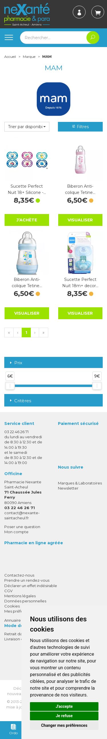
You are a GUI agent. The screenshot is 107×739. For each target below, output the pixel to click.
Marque (29, 56)
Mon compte (16, 532)
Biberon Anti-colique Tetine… (80, 189)
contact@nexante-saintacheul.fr (22, 515)
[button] (26, 127)
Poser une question (22, 526)
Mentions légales (20, 596)
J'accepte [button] (64, 706)
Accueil (10, 56)
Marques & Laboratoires (80, 483)
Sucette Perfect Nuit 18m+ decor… (80, 282)
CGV (8, 590)
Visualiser (80, 220)
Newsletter (68, 488)
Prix (15, 363)
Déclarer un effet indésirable (30, 585)
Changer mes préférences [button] (64, 725)
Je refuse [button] (64, 715)
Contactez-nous (19, 575)
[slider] (10, 386)
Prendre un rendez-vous (26, 580)
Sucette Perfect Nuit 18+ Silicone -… (27, 189)
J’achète (27, 220)
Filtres (80, 126)
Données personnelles (25, 601)
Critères (20, 401)
